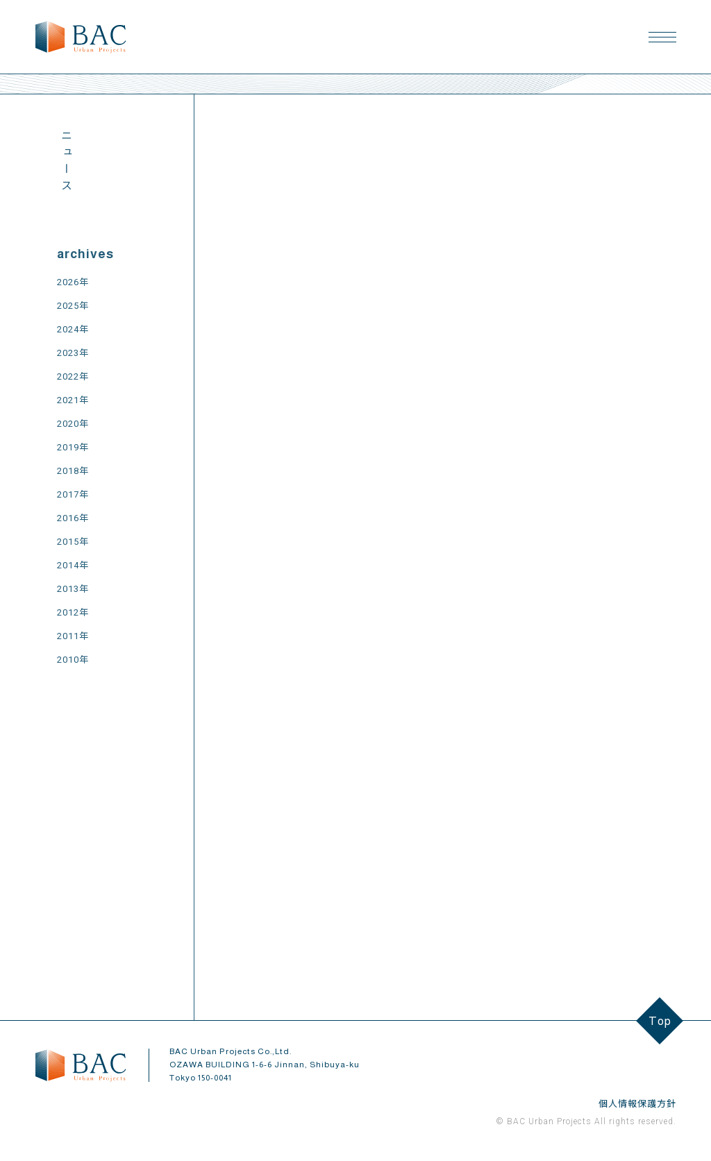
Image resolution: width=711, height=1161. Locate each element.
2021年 (73, 400)
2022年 (73, 376)
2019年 (73, 447)
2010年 (73, 659)
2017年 (73, 494)
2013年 (73, 589)
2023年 (73, 353)
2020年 (73, 423)
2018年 (73, 471)
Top (660, 1021)
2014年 (73, 565)
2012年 (73, 612)
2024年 (73, 329)
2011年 (73, 636)
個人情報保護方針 (637, 1104)
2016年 (73, 518)
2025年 (73, 305)
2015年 (73, 541)
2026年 (73, 282)
